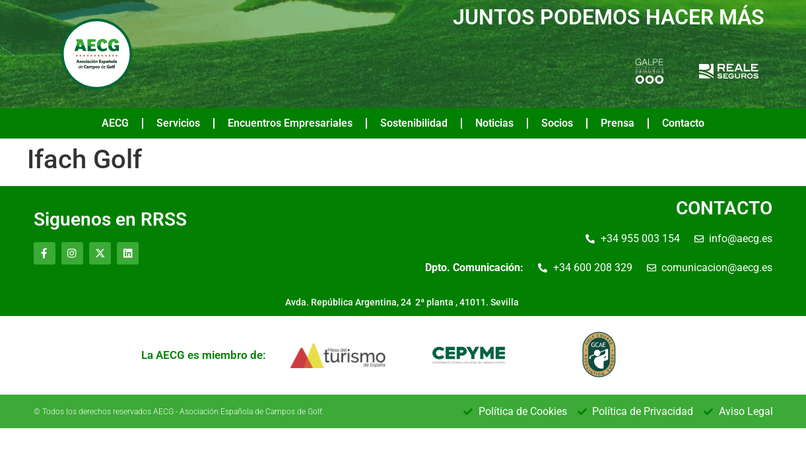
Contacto (683, 123)
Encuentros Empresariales (290, 123)
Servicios (178, 123)
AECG (115, 123)
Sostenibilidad (414, 123)
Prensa (617, 123)
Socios (557, 123)
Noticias (494, 123)
